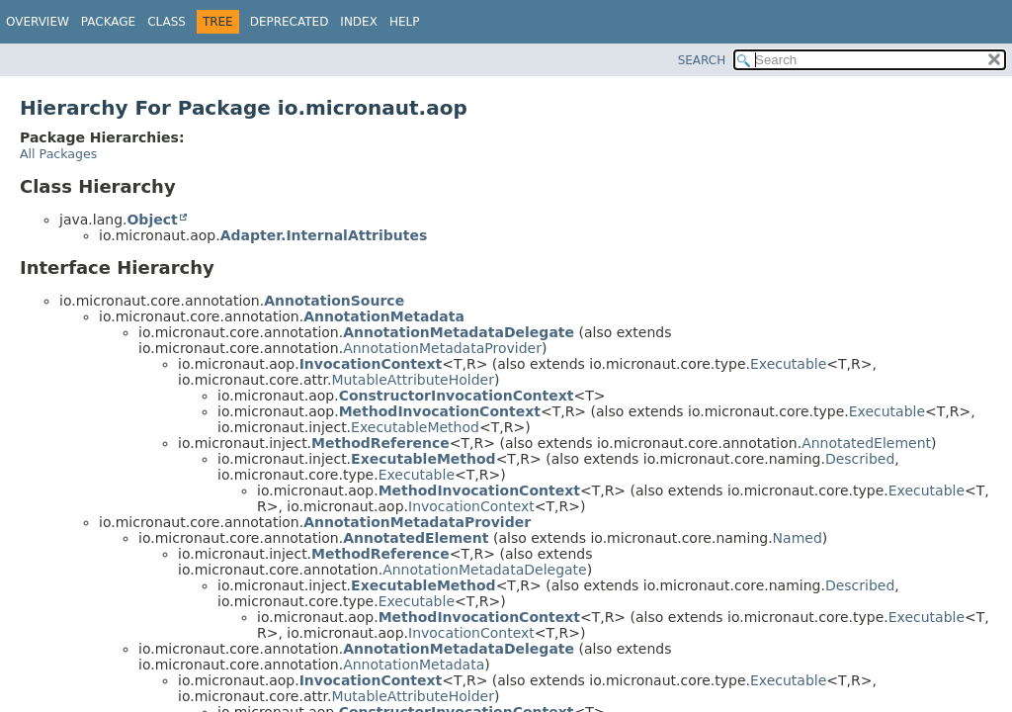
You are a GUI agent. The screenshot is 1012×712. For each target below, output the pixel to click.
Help (404, 22)
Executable (788, 364)
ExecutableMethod (415, 427)
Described (859, 459)
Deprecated (289, 22)
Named (797, 538)
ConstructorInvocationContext (456, 395)
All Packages (58, 153)
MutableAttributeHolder (412, 380)
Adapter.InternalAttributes (324, 235)
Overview (37, 22)
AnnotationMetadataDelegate (458, 332)
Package (108, 22)
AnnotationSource (334, 301)
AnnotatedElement (866, 443)
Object (151, 219)
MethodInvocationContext (440, 411)
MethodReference (380, 443)
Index (359, 22)
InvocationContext (371, 364)
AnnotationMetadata (383, 316)
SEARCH (702, 60)
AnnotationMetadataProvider (442, 348)
